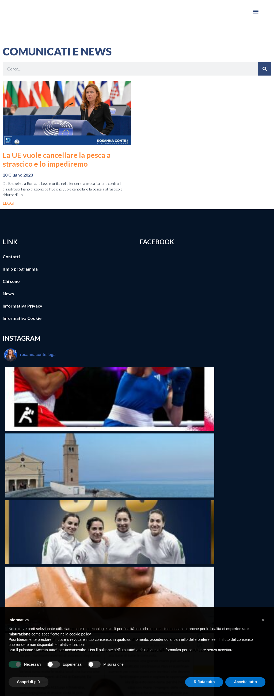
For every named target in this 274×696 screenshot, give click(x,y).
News (8, 293)
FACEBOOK (157, 242)
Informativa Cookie (22, 318)
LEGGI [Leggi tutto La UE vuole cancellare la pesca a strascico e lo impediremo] (8, 203)
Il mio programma (20, 268)
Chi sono (11, 281)
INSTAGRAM (22, 338)
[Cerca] (264, 69)
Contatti (11, 256)
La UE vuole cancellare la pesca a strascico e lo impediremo (57, 159)
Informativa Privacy (22, 305)
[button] (256, 11)
